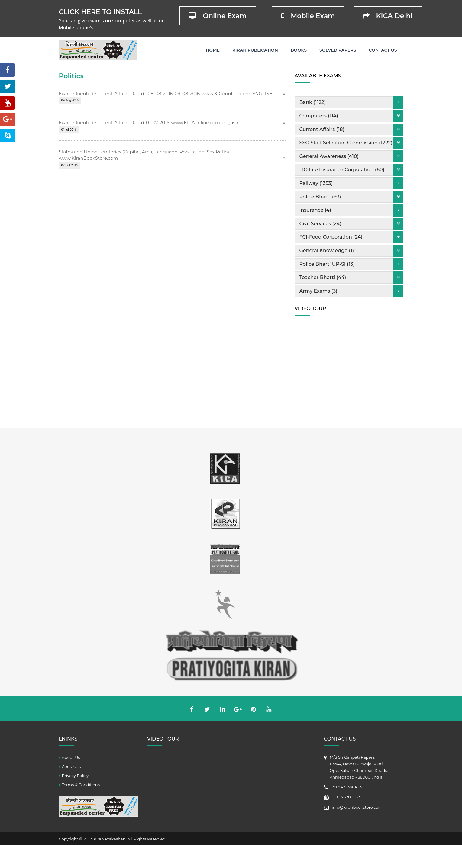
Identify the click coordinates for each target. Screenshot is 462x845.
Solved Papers (337, 50)
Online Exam (218, 16)
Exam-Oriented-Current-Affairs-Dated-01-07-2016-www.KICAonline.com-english (148, 122)
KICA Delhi (388, 16)
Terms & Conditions (81, 784)
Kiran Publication (255, 50)
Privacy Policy (75, 775)
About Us (71, 757)
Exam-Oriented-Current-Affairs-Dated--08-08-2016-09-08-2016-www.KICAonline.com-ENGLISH (166, 93)
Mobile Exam (308, 16)
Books (299, 50)
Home (213, 50)
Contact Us (383, 50)
